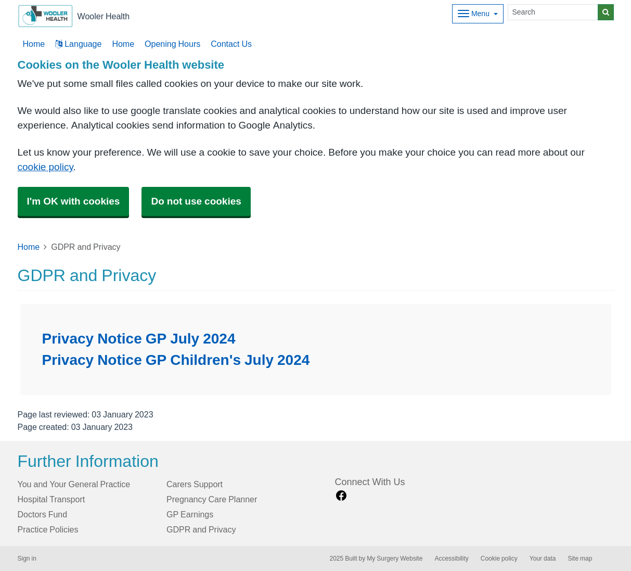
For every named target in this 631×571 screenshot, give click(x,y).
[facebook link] (341, 495)
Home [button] (34, 44)
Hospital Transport (51, 499)
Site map (580, 558)
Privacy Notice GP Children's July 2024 (176, 359)
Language (78, 44)
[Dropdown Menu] (478, 13)
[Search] (553, 12)
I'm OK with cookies (73, 201)
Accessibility (451, 558)
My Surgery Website (394, 558)
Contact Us (231, 44)
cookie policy (45, 167)
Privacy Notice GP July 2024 (139, 338)
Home (123, 44)
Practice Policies (48, 529)
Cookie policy (499, 558)
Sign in (27, 558)
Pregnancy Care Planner (211, 499)
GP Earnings (189, 514)
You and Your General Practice (74, 484)
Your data (543, 558)
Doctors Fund (43, 514)
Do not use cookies (196, 201)
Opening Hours (172, 44)
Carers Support (194, 484)
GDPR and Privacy (201, 529)
